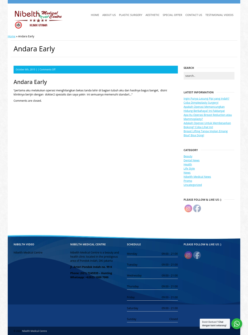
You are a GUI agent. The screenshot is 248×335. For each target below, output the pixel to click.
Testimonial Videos (219, 15)
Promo (188, 181)
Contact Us (193, 15)
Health (188, 164)
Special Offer (172, 15)
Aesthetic (152, 15)
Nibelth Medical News (197, 176)
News (187, 172)
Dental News (192, 160)
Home (95, 15)
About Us (109, 15)
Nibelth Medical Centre (34, 331)
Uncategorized (193, 185)
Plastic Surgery (130, 15)
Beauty (188, 156)
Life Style (189, 168)
